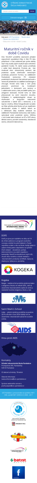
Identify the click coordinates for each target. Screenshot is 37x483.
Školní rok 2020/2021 (11, 39)
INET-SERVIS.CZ (18, 395)
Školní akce (26, 37)
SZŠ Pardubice (14, 37)
